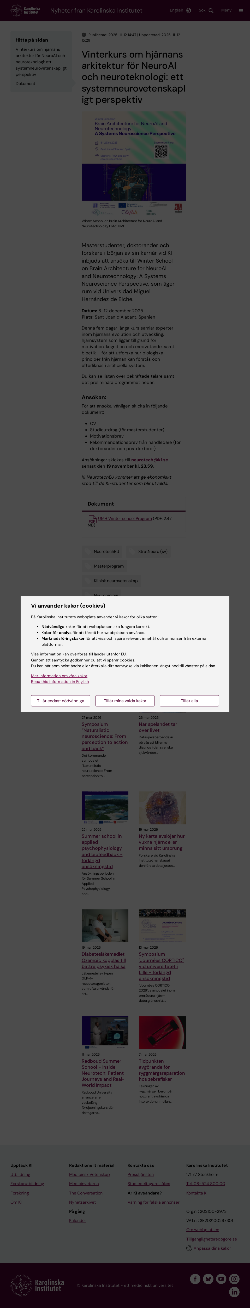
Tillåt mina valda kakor (125, 701)
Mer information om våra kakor (59, 675)
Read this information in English (60, 681)
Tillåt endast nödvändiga (60, 701)
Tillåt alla (189, 701)
